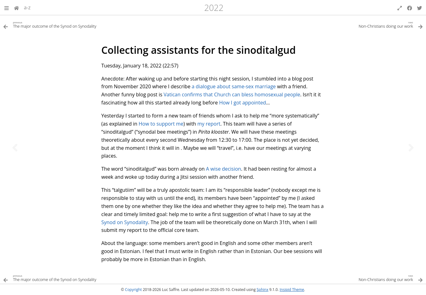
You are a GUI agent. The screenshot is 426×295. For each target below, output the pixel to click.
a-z (27, 7)
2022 (213, 7)
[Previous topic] (15, 148)
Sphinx (262, 289)
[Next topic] (411, 148)
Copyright (133, 289)
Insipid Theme (292, 289)
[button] (6, 7)
